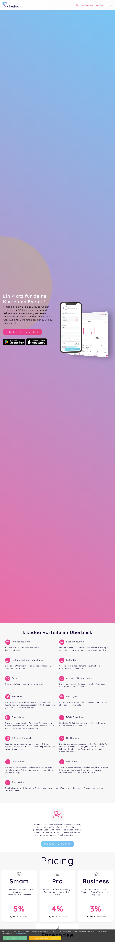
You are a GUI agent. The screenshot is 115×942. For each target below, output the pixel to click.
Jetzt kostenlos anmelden (22, 332)
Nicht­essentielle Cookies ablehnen (45, 938)
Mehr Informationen (18, 934)
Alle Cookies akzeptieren (15, 938)
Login (108, 5)
